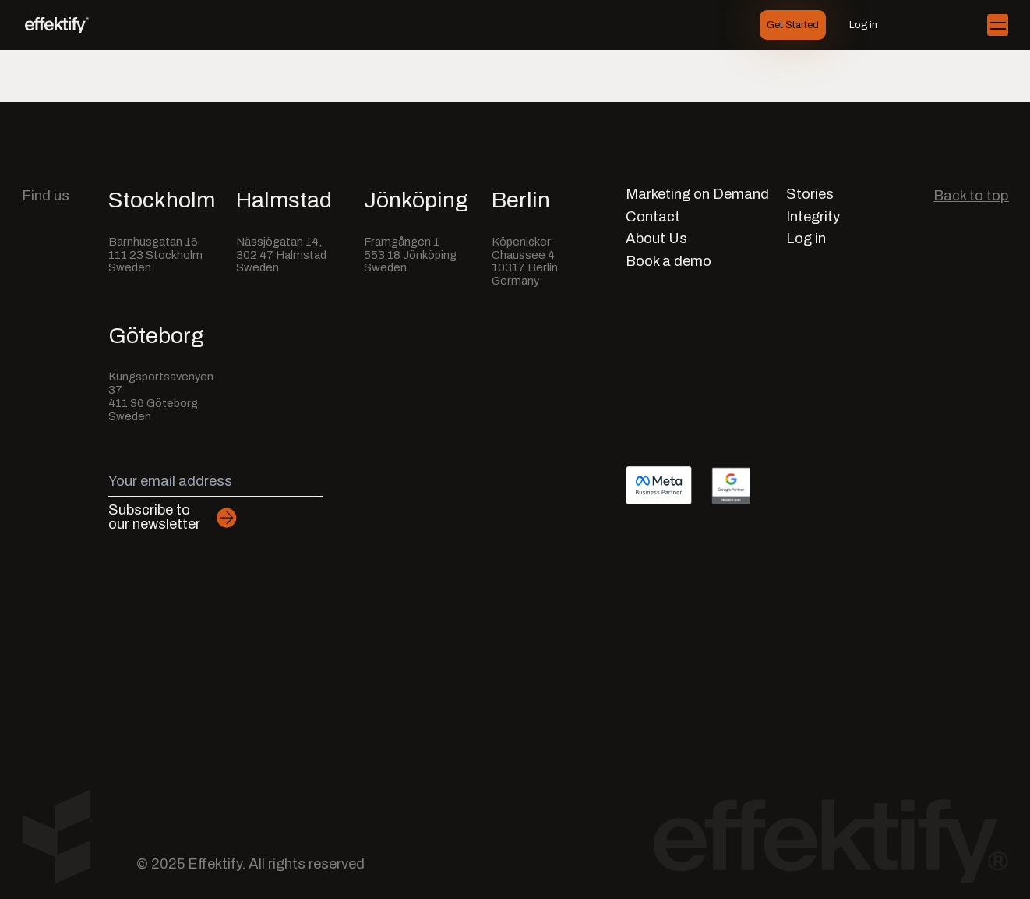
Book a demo (668, 261)
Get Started (793, 24)
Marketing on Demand (697, 194)
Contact (653, 217)
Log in (863, 24)
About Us (656, 239)
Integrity (813, 217)
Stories (810, 194)
